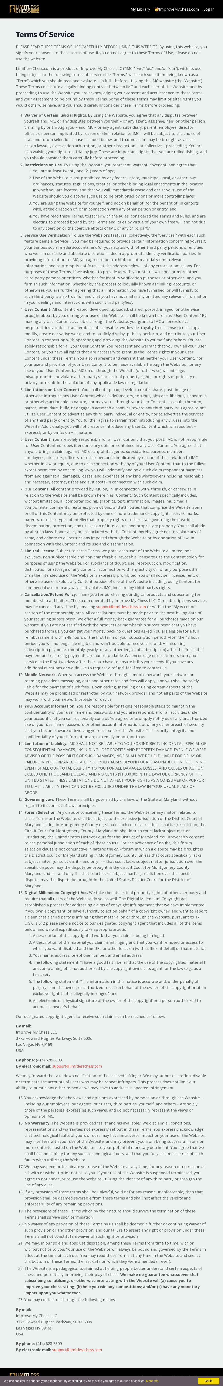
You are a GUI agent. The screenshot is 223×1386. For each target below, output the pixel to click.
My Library (140, 9)
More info (152, 1381)
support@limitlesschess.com (122, 606)
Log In (208, 9)
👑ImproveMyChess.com (176, 9)
